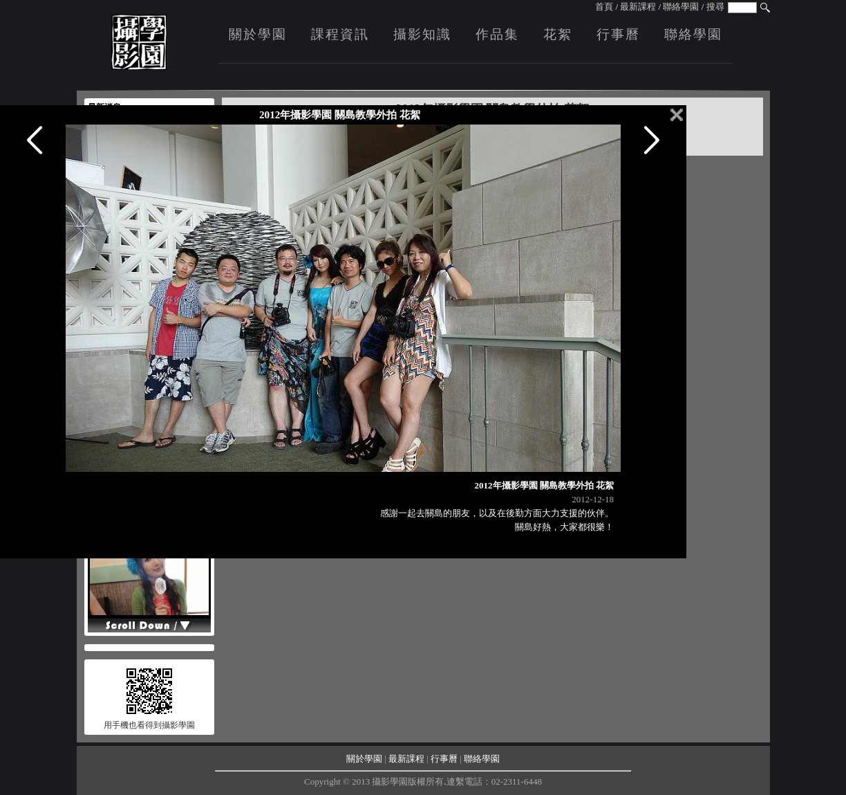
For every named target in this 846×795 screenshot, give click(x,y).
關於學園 (258, 34)
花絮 (557, 34)
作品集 (497, 34)
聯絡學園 (681, 6)
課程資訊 (340, 34)
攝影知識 (422, 34)
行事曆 (618, 34)
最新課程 (638, 6)
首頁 (604, 6)
